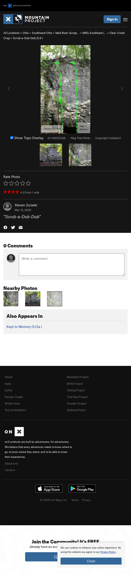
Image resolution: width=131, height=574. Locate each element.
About (8, 377)
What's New (12, 403)
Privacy (86, 499)
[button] (5, 227)
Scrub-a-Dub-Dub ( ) (28, 38)
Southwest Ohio (42, 33)
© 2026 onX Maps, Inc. (54, 499)
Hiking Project (76, 390)
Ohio (26, 33)
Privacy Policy (108, 552)
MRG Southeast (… (94, 33)
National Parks (76, 410)
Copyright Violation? (108, 138)
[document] (91, 555)
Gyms (8, 390)
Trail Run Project (77, 397)
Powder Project (76, 403)
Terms (75, 499)
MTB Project (75, 383)
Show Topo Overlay (27, 138)
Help (8, 383)
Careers (10, 470)
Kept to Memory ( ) (24, 327)
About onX (11, 463)
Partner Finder (14, 397)
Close (91, 561)
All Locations (11, 33)
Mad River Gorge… (67, 33)
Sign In (112, 19)
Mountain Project (77, 377)
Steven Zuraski (26, 205)
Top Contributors (15, 410)
